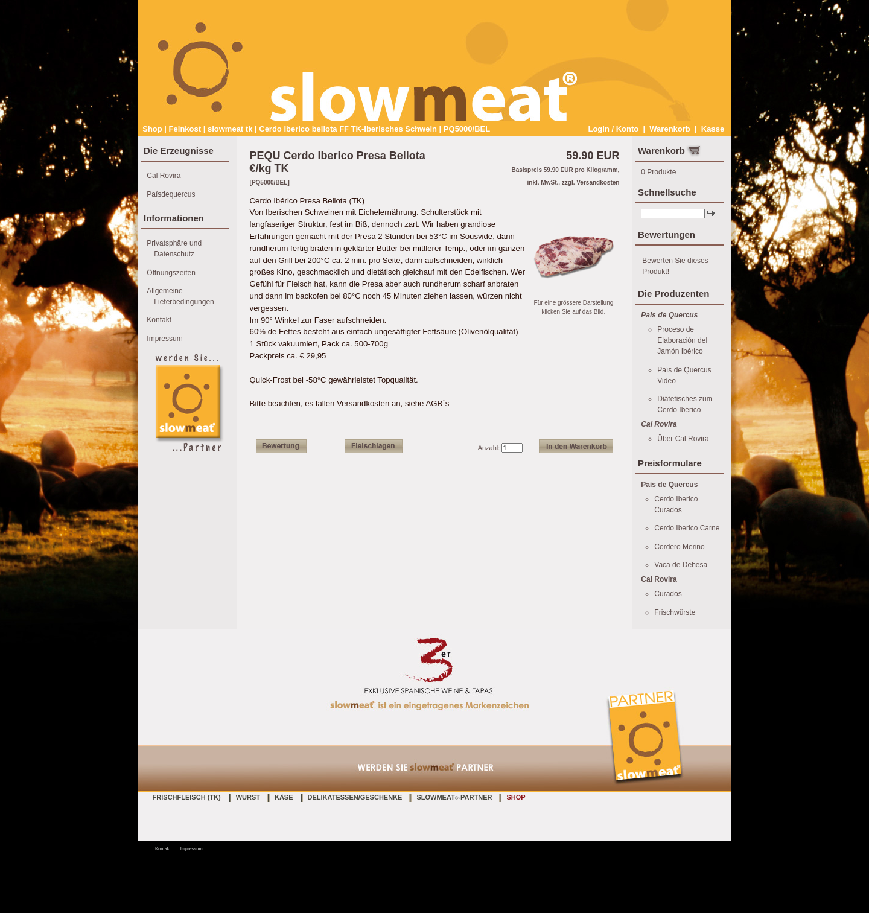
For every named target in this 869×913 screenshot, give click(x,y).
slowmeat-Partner (454, 797)
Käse (284, 797)
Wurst (248, 797)
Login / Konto (613, 128)
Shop (152, 128)
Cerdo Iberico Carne (686, 528)
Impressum (164, 338)
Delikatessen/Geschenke (355, 797)
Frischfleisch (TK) (187, 797)
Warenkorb (669, 128)
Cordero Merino (679, 546)
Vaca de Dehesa (680, 565)
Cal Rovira (163, 175)
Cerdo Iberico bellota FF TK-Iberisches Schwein (348, 128)
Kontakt (159, 320)
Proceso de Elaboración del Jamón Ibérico (682, 340)
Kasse (712, 128)
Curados (667, 594)
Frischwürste (674, 612)
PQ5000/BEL (467, 128)
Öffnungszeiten (171, 273)
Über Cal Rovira (682, 438)
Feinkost (185, 128)
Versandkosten (597, 182)
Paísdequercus (171, 194)
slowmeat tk (230, 128)
